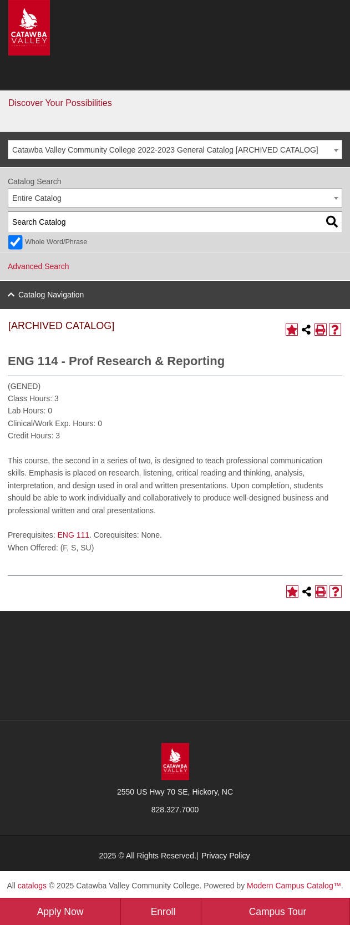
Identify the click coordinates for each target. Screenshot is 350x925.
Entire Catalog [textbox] (37, 198)
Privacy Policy (225, 855)
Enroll (163, 911)
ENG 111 (73, 534)
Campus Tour (278, 911)
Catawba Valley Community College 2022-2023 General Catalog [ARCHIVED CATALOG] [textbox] (165, 149)
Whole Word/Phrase (56, 242)
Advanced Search (38, 266)
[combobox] (175, 149)
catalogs (32, 885)
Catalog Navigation (51, 294)
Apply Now (60, 911)
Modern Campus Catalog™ (294, 885)
